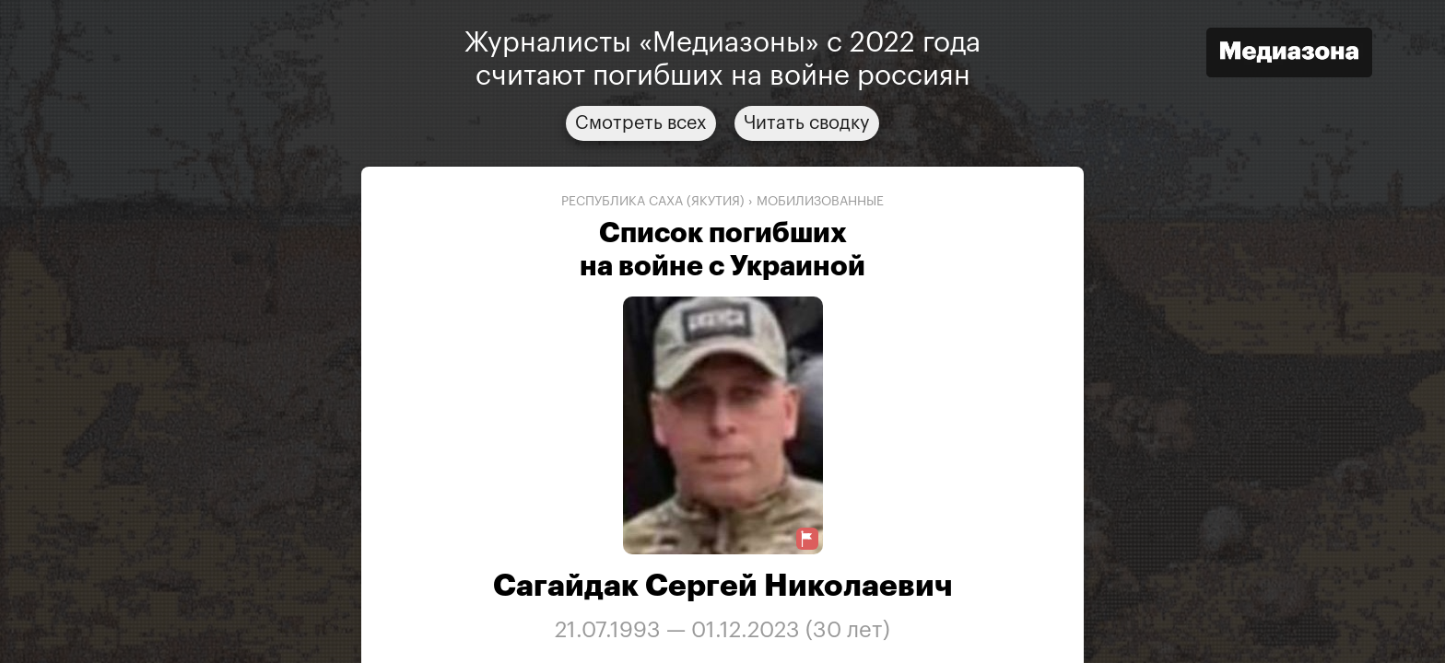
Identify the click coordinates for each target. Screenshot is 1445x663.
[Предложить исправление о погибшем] (807, 539)
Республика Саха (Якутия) (653, 201)
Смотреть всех (641, 123)
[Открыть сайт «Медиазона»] (1289, 55)
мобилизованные (820, 201)
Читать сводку (807, 123)
